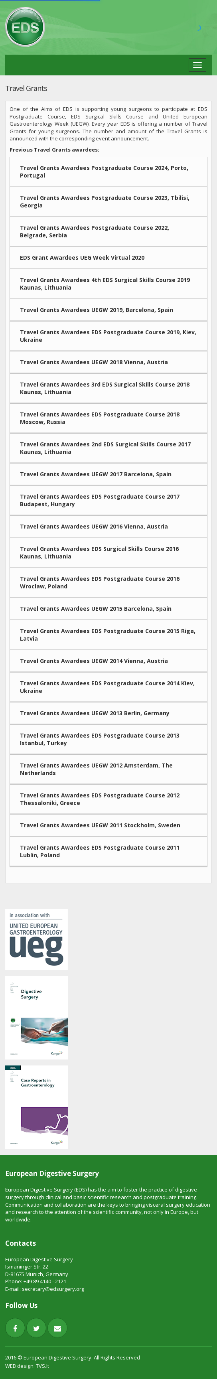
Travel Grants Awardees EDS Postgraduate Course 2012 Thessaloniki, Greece (100, 799)
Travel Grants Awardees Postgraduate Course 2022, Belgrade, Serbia (94, 231)
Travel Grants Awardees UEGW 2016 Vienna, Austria (94, 526)
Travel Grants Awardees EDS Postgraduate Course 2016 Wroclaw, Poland (100, 582)
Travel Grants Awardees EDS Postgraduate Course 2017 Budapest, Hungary (100, 500)
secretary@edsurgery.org (53, 1288)
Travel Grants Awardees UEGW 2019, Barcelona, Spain (96, 310)
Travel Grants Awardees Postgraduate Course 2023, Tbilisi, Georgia (104, 201)
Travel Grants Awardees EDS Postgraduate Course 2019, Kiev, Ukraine (108, 335)
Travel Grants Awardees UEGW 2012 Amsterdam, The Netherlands (96, 769)
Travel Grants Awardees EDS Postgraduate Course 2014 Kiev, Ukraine (107, 686)
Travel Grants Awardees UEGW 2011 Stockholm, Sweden (100, 825)
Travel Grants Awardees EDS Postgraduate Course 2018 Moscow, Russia (100, 418)
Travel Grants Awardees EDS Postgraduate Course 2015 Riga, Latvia (107, 634)
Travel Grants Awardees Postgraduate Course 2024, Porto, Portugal (104, 171)
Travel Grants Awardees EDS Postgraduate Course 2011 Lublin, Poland (100, 851)
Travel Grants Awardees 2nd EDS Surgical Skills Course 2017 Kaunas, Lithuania (105, 448)
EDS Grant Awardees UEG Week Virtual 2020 (82, 257)
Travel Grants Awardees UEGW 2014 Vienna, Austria (94, 661)
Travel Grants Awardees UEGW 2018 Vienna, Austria (94, 362)
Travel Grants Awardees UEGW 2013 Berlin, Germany (95, 713)
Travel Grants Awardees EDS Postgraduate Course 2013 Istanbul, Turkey (100, 739)
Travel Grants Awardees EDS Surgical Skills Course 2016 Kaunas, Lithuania (99, 552)
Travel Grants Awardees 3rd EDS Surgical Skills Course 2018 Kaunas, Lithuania (104, 388)
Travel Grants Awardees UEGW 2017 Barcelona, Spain (96, 474)
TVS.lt (42, 1365)
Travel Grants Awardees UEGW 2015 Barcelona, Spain (96, 608)
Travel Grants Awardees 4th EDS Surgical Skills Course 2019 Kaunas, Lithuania (105, 283)
